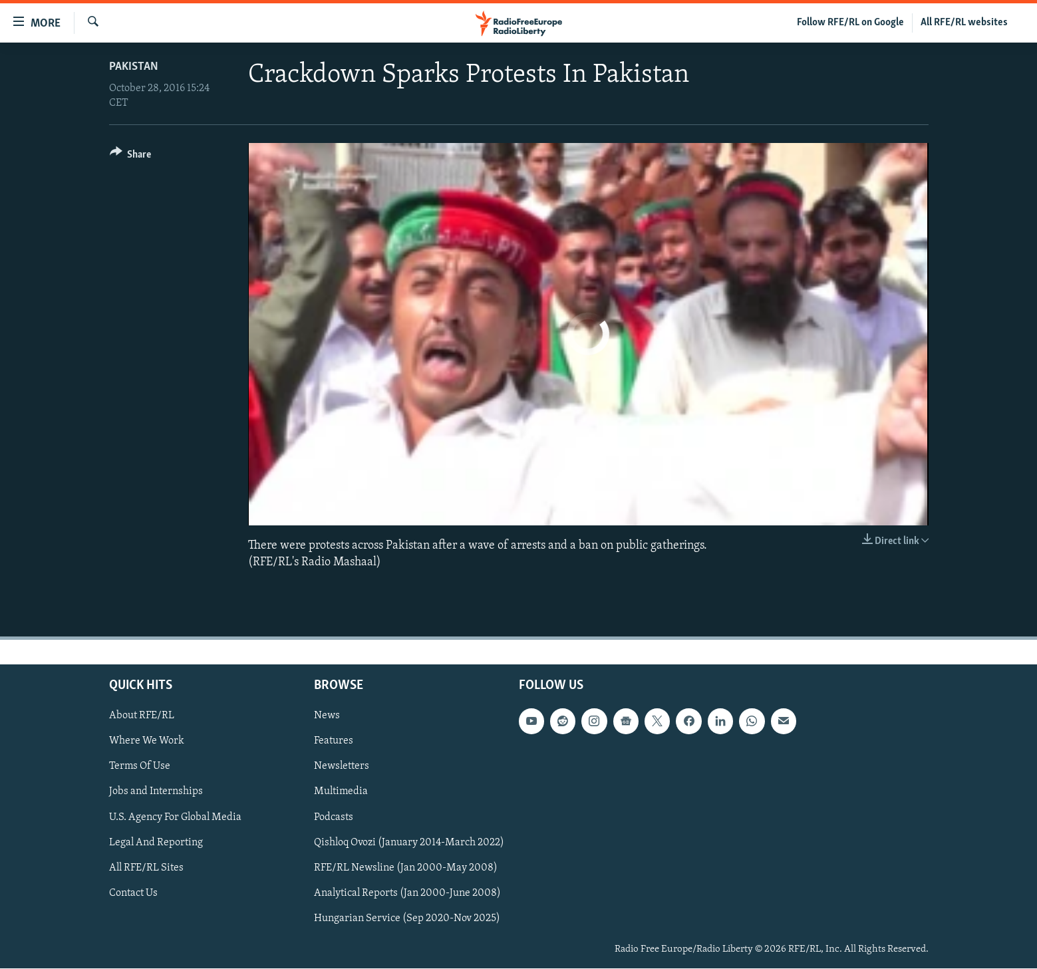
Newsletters (341, 766)
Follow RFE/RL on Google (850, 22)
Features (333, 741)
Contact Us (133, 893)
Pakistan (133, 67)
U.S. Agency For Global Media (175, 817)
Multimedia (341, 792)
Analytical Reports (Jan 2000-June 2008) (407, 893)
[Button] (131, 156)
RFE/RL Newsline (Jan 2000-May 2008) (406, 868)
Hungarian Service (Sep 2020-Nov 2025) (407, 918)
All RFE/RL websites (964, 22)
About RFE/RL (141, 716)
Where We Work (146, 741)
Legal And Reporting (156, 842)
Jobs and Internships (156, 792)
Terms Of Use (139, 766)
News (327, 716)
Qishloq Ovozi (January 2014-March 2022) (409, 842)
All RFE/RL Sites (146, 868)
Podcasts (333, 817)
